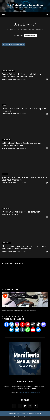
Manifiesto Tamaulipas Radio (8, 310)
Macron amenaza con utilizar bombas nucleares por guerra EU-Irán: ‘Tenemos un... (24, 247)
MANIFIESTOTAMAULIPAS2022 (10, 79)
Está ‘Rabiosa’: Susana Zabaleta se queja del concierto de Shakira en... (22, 144)
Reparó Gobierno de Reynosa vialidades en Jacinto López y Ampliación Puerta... (21, 75)
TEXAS (4, 105)
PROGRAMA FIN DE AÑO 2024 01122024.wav (25, 310)
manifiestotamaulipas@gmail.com (29, 392)
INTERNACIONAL (7, 243)
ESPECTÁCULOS (6, 139)
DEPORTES (5, 174)
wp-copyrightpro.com (31, 416)
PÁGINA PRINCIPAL (30, 35)
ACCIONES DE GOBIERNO (9, 70)
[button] (47, 14)
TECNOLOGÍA (6, 208)
